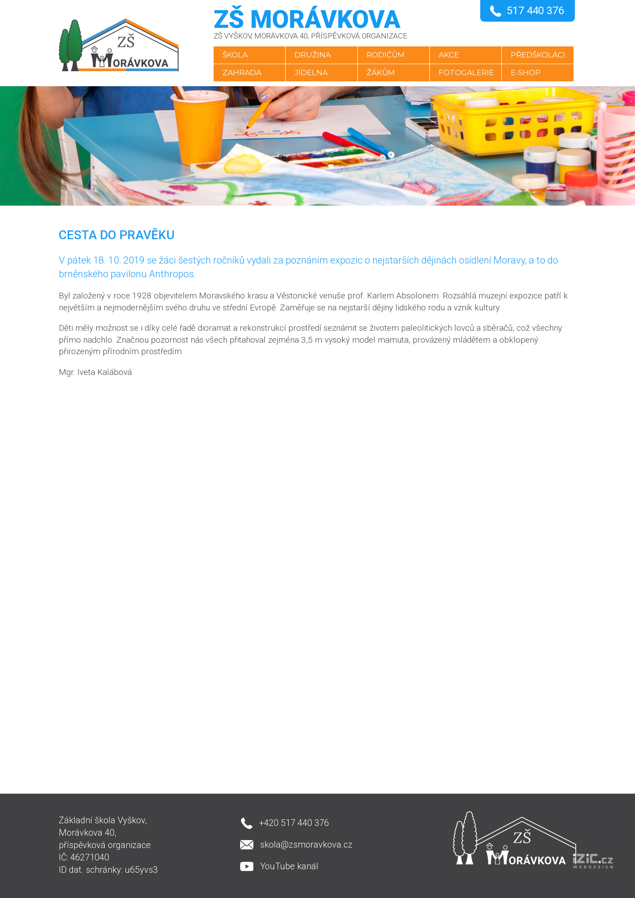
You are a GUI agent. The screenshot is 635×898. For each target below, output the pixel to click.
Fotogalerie (466, 72)
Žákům (381, 72)
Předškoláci (538, 54)
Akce (449, 54)
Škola (235, 54)
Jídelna (311, 72)
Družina (313, 54)
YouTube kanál (289, 866)
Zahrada (241, 72)
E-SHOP (525, 72)
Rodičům (386, 54)
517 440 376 (535, 10)
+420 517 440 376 (294, 823)
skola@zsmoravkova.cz (306, 844)
